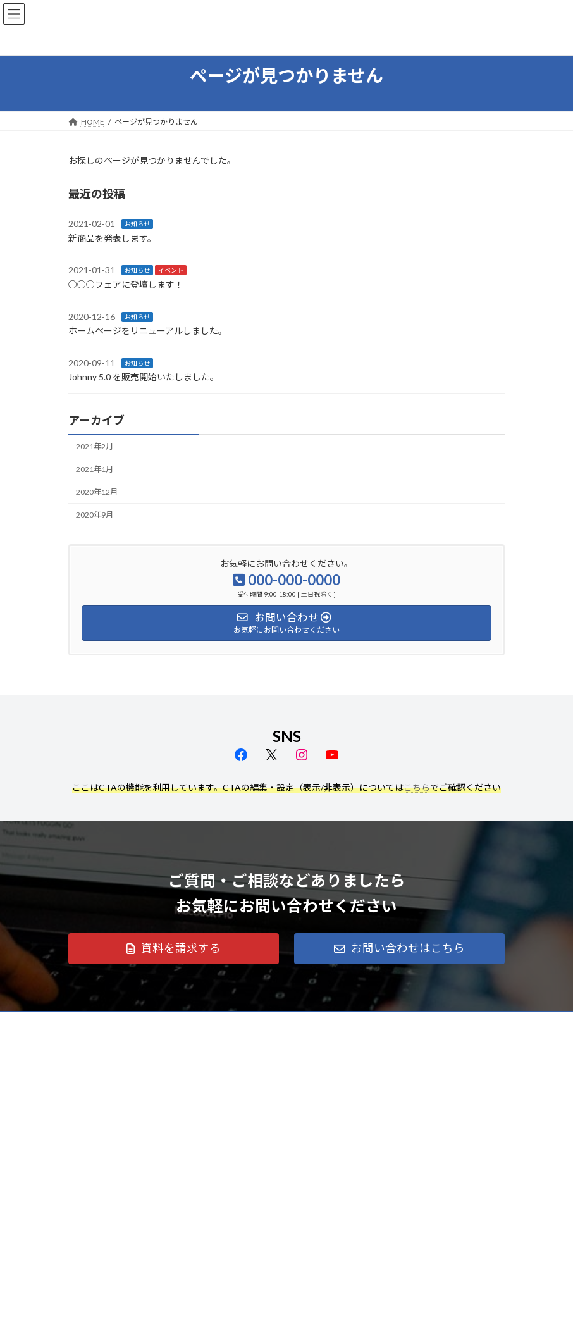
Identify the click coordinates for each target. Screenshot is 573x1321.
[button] (173, 949)
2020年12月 (97, 492)
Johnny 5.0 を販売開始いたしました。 (143, 376)
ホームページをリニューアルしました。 (147, 330)
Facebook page (173, 1253)
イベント (170, 270)
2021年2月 (94, 445)
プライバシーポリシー (118, 1022)
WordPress (225, 1301)
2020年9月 (94, 514)
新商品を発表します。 (112, 238)
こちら (417, 787)
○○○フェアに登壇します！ (125, 284)
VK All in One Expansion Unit (358, 1301)
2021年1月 (94, 469)
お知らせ (137, 224)
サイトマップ (203, 1022)
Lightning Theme (283, 1301)
